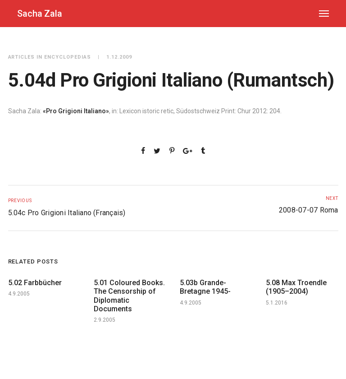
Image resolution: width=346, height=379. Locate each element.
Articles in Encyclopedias (49, 57)
